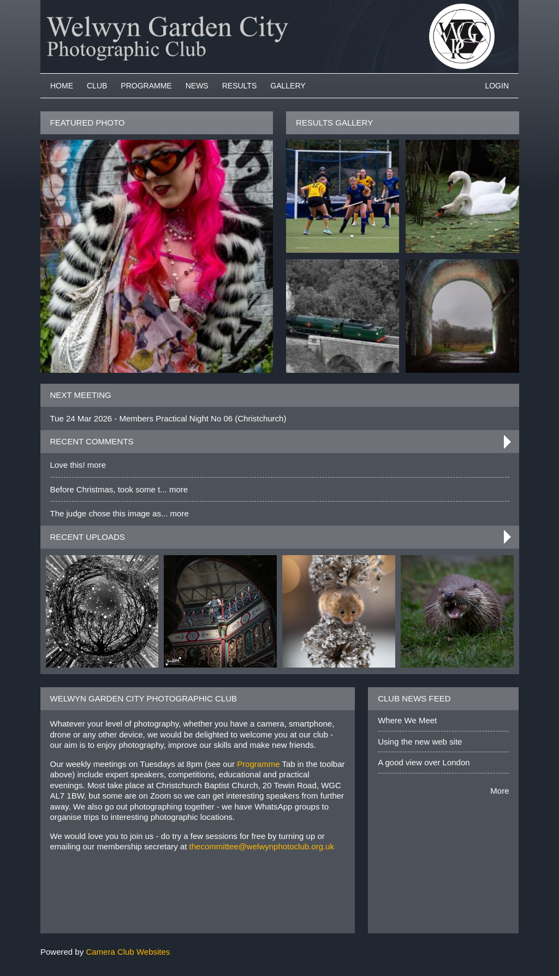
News (197, 85)
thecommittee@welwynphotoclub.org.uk (261, 846)
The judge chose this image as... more (119, 513)
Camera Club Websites (128, 951)
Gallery (287, 85)
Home (61, 85)
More (499, 790)
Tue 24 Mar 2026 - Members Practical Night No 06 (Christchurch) (168, 418)
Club (97, 85)
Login (497, 85)
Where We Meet (407, 720)
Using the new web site (420, 741)
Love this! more (78, 464)
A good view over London (423, 762)
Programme (146, 85)
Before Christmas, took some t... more (119, 489)
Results (239, 85)
